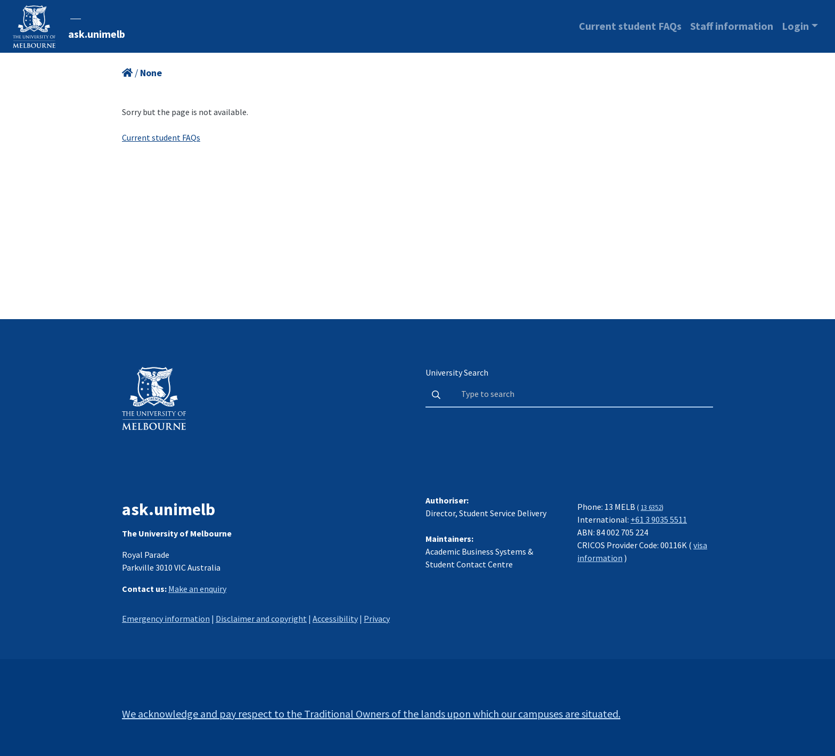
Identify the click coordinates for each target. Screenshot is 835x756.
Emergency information (166, 618)
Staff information (731, 25)
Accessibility (335, 618)
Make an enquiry (197, 588)
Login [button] (795, 25)
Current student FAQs (630, 25)
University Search (456, 372)
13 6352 (651, 507)
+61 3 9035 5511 (659, 519)
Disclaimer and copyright (261, 618)
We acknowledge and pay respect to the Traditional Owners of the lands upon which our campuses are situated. (371, 713)
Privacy (377, 618)
